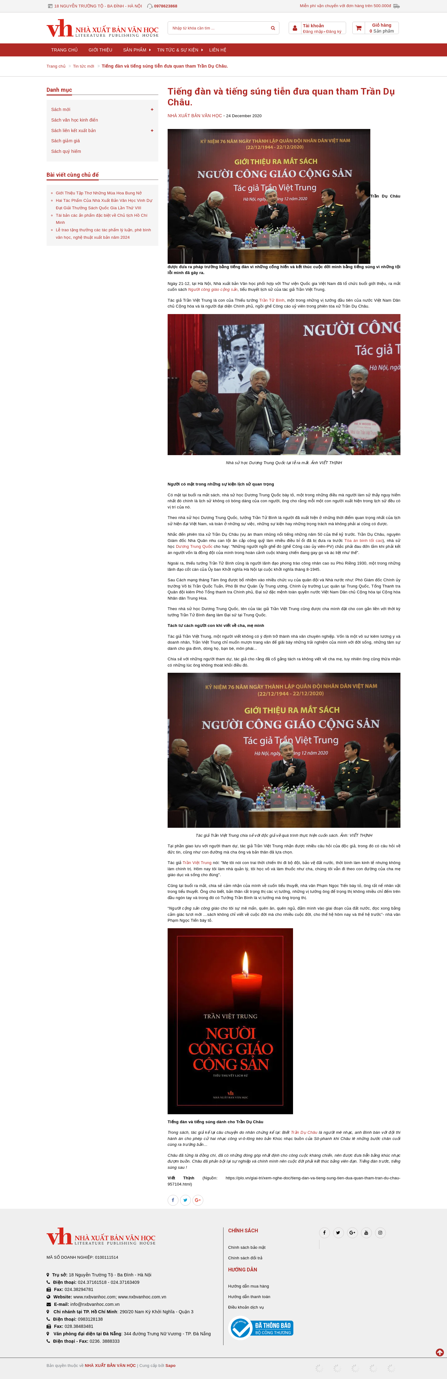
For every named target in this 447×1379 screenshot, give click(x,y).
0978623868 (165, 6)
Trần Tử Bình (271, 300)
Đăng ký (333, 31)
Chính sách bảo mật (246, 1247)
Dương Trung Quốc (194, 546)
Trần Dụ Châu (304, 1132)
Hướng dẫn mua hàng (248, 1286)
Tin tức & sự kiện (180, 49)
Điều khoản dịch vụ (246, 1307)
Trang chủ (64, 49)
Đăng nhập (313, 31)
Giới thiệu (100, 49)
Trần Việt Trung (197, 862)
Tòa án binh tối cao (363, 540)
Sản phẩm (137, 49)
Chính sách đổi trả (245, 1258)
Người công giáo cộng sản (212, 289)
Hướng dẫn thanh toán (249, 1296)
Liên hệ (217, 49)
